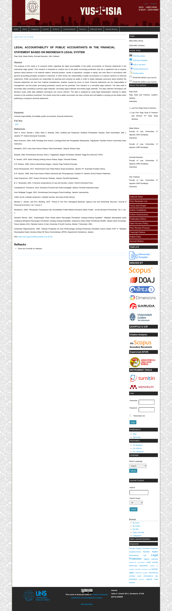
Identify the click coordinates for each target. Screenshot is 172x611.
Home (16, 29)
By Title (136, 529)
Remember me (139, 416)
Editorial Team (96, 29)
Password (133, 408)
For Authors (137, 448)
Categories (35, 29)
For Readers (137, 445)
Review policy (138, 73)
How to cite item (139, 65)
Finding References (140, 69)
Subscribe (137, 437)
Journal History (111, 29)
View (135, 434)
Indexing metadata (140, 60)
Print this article (139, 56)
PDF (17, 124)
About (24, 29)
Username (133, 401)
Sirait (31, 37)
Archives (55, 29)
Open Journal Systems (140, 539)
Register (153, 4)
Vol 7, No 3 (24, 37)
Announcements (69, 29)
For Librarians (138, 452)
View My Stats (87, 604)
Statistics (83, 29)
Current (46, 29)
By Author (136, 526)
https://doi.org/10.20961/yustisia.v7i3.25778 (35, 237)
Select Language (135, 461)
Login (146, 4)
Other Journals (138, 532)
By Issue (136, 523)
